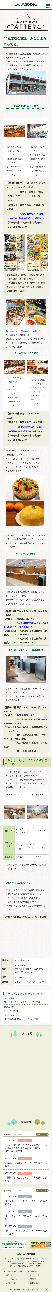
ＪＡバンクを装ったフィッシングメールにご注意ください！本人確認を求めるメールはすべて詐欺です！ (26, 1148)
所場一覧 (9, 1275)
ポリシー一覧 (35, 1275)
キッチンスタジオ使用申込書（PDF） (24, 898)
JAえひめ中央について (14, 1271)
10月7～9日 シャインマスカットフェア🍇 (22, 1002)
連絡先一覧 (34, 1283)
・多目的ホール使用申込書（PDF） (21, 902)
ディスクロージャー (13, 1279)
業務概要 (33, 1271)
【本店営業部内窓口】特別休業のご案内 (21, 1019)
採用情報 (33, 1279)
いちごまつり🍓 (11, 1010)
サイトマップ (11, 1283)
